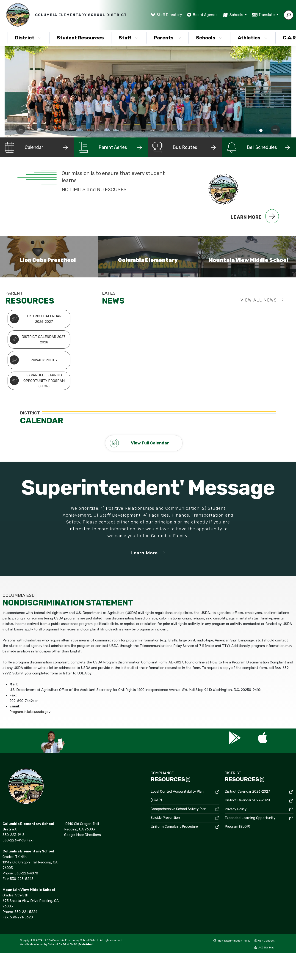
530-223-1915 (14, 835)
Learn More (255, 216)
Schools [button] (237, 15)
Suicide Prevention (165, 818)
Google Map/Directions (82, 835)
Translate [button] (267, 15)
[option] (148, 91)
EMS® (73, 944)
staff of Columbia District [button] (261, 130)
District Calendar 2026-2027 (35, 319)
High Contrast (265, 940)
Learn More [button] (148, 553)
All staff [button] (256, 130)
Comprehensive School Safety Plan (178, 809)
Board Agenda (205, 15)
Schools (209, 38)
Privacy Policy (34, 359)
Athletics (253, 38)
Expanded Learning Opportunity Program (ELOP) (37, 380)
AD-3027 (176, 662)
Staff (129, 38)
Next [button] (275, 129)
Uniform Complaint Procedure (174, 826)
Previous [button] (20, 129)
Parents (167, 38)
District (28, 38)
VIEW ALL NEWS (262, 300)
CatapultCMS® (57, 944)
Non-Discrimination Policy (231, 940)
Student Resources (80, 38)
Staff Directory (169, 15)
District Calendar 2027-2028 (38, 339)
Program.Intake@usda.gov (29, 712)
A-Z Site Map (264, 947)
